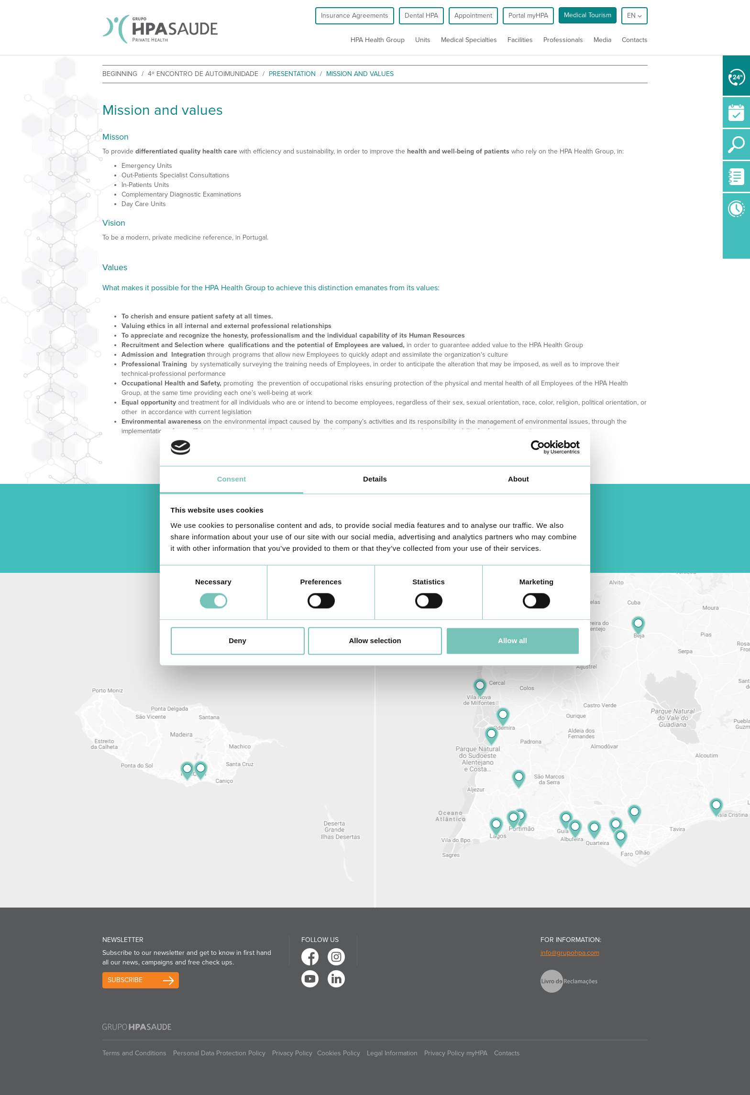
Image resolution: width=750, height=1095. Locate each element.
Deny (237, 640)
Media (602, 40)
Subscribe (125, 980)
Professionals (563, 40)
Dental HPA (421, 15)
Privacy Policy (292, 1053)
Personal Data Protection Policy (219, 1053)
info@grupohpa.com (569, 953)
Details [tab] (375, 479)
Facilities (520, 40)
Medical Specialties (469, 40)
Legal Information (392, 1053)
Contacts (635, 40)
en (634, 15)
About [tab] (518, 479)
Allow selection (375, 640)
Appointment (473, 15)
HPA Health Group (378, 40)
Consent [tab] (231, 479)
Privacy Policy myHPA (455, 1053)
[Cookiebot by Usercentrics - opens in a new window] (538, 447)
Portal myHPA (528, 15)
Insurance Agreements (354, 15)
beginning (119, 74)
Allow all (512, 640)
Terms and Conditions (134, 1053)
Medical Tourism (587, 15)
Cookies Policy (338, 1053)
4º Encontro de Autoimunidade (203, 74)
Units (422, 40)
